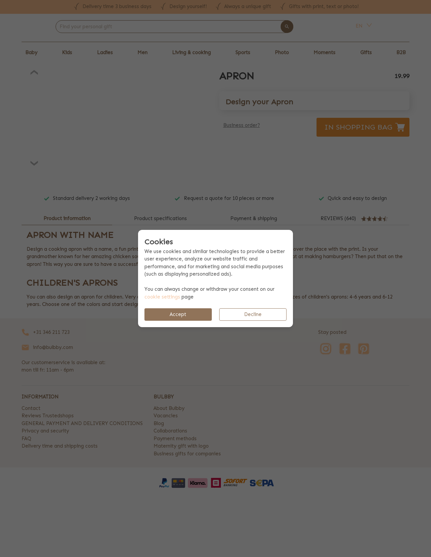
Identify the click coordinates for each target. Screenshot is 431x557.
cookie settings (162, 297)
